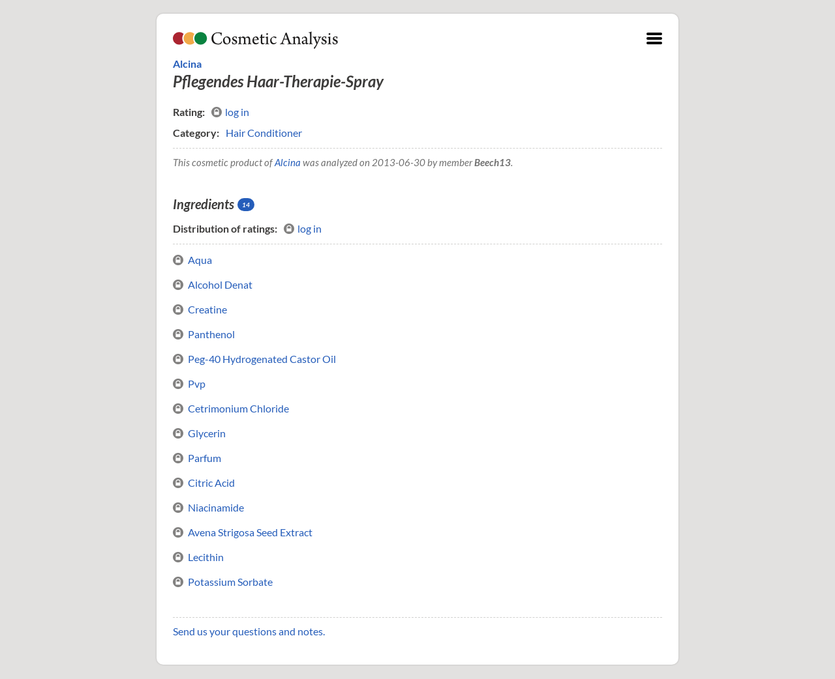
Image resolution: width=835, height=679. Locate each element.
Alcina (187, 63)
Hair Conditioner (264, 132)
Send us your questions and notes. (249, 631)
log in (230, 112)
